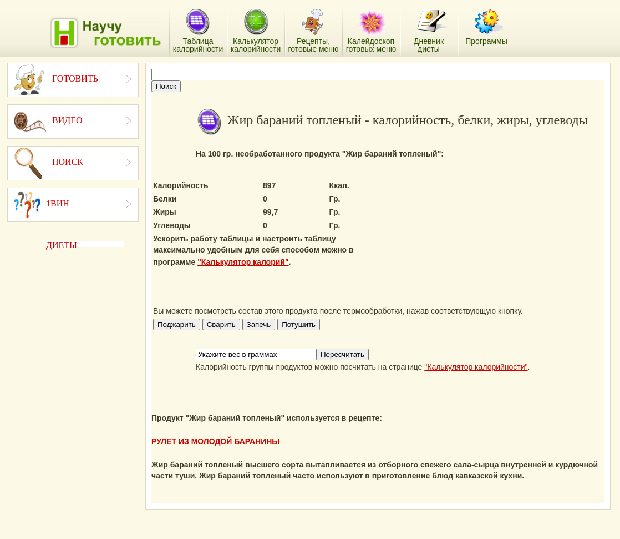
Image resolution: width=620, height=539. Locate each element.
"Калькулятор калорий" (242, 262)
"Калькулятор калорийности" (475, 366)
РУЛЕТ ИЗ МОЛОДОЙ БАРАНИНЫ (215, 441)
